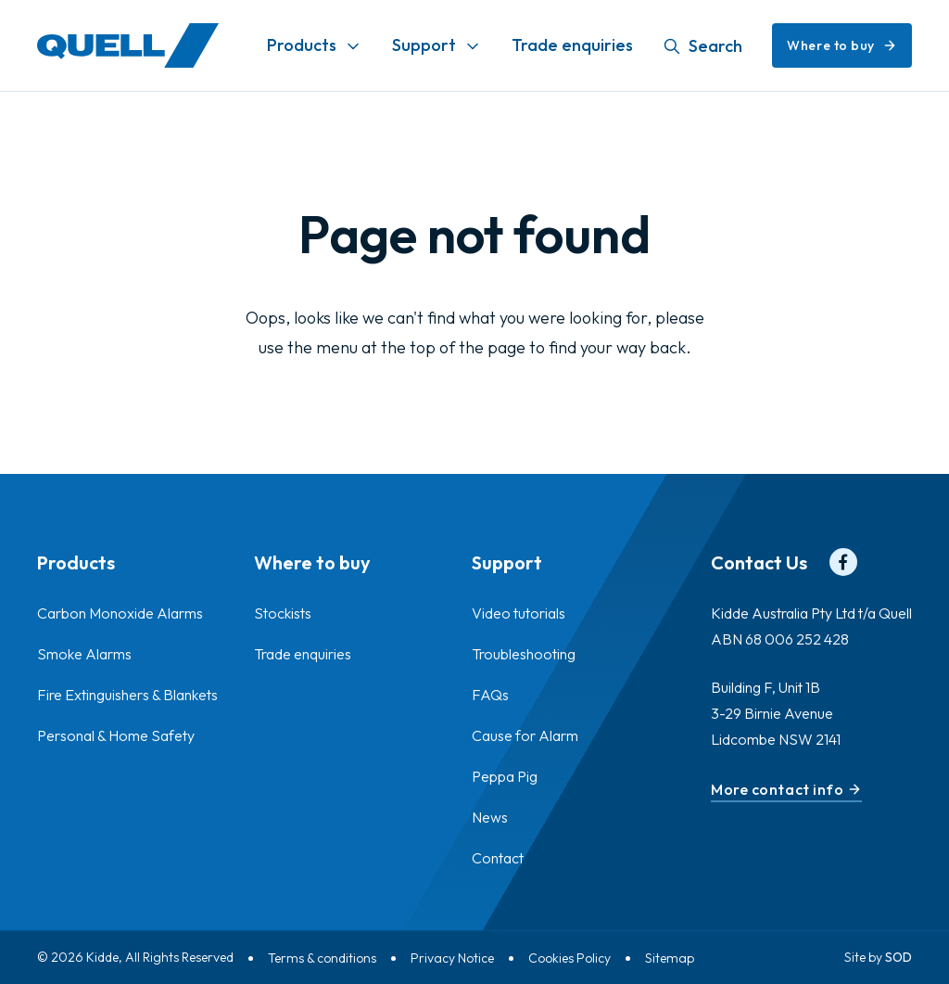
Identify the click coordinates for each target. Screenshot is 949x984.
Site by (878, 957)
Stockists (282, 613)
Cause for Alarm (525, 735)
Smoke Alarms (84, 654)
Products (301, 45)
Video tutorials (518, 613)
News (490, 817)
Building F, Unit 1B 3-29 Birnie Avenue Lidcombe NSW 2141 (776, 713)
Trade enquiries (572, 45)
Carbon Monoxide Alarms (120, 613)
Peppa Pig (505, 776)
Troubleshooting (524, 654)
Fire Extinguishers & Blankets (127, 694)
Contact (498, 858)
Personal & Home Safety (116, 735)
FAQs (490, 694)
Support (424, 45)
